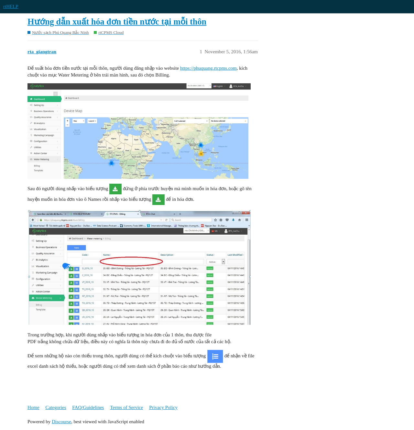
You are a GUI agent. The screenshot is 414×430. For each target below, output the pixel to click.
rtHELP (10, 6)
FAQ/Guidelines (88, 407)
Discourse (61, 421)
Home (33, 407)
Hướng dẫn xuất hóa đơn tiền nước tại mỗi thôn (116, 21)
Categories (55, 407)
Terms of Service (126, 407)
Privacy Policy (163, 407)
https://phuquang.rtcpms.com (208, 68)
